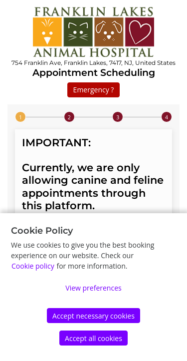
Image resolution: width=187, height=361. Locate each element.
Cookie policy (32, 266)
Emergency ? (93, 89)
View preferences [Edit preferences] (93, 288)
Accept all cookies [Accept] (93, 338)
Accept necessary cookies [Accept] (93, 316)
